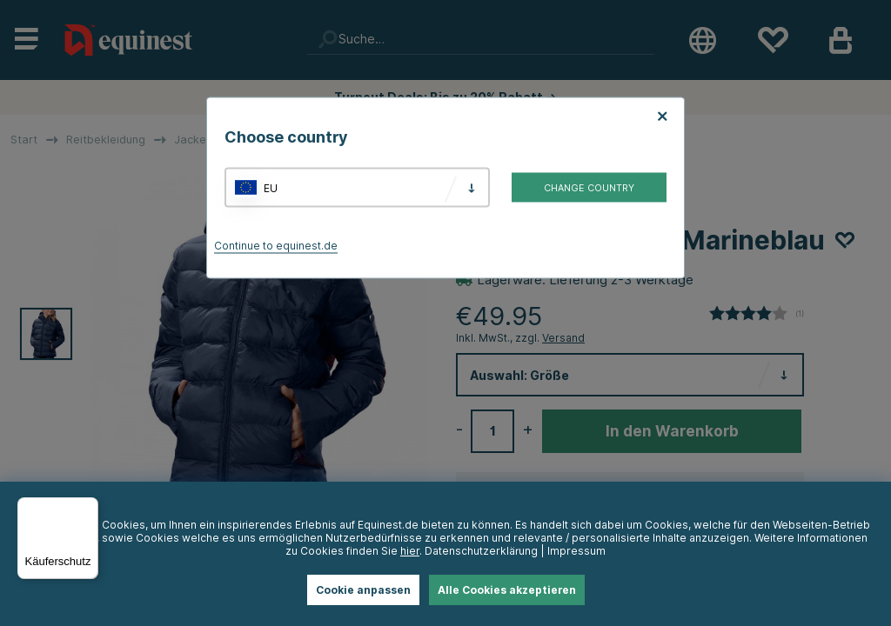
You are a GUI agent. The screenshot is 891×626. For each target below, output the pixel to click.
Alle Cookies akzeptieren (507, 589)
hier (409, 550)
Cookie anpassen (363, 589)
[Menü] (87, 507)
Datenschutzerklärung (481, 550)
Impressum (576, 550)
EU (271, 187)
